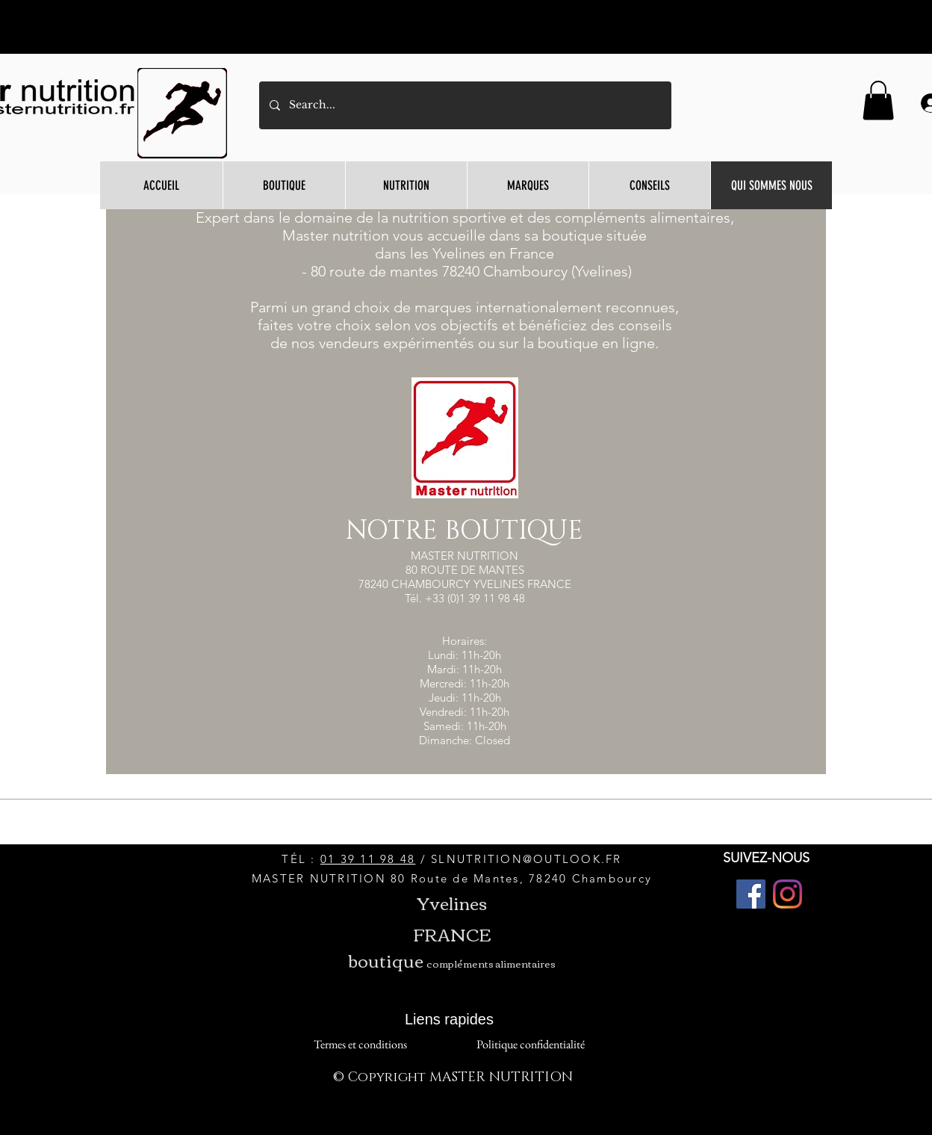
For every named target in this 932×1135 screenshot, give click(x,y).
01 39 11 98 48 (368, 859)
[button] (878, 100)
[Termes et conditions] (360, 1045)
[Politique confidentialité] (530, 1045)
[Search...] (464, 105)
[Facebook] (750, 894)
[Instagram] (787, 894)
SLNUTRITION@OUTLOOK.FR (526, 859)
